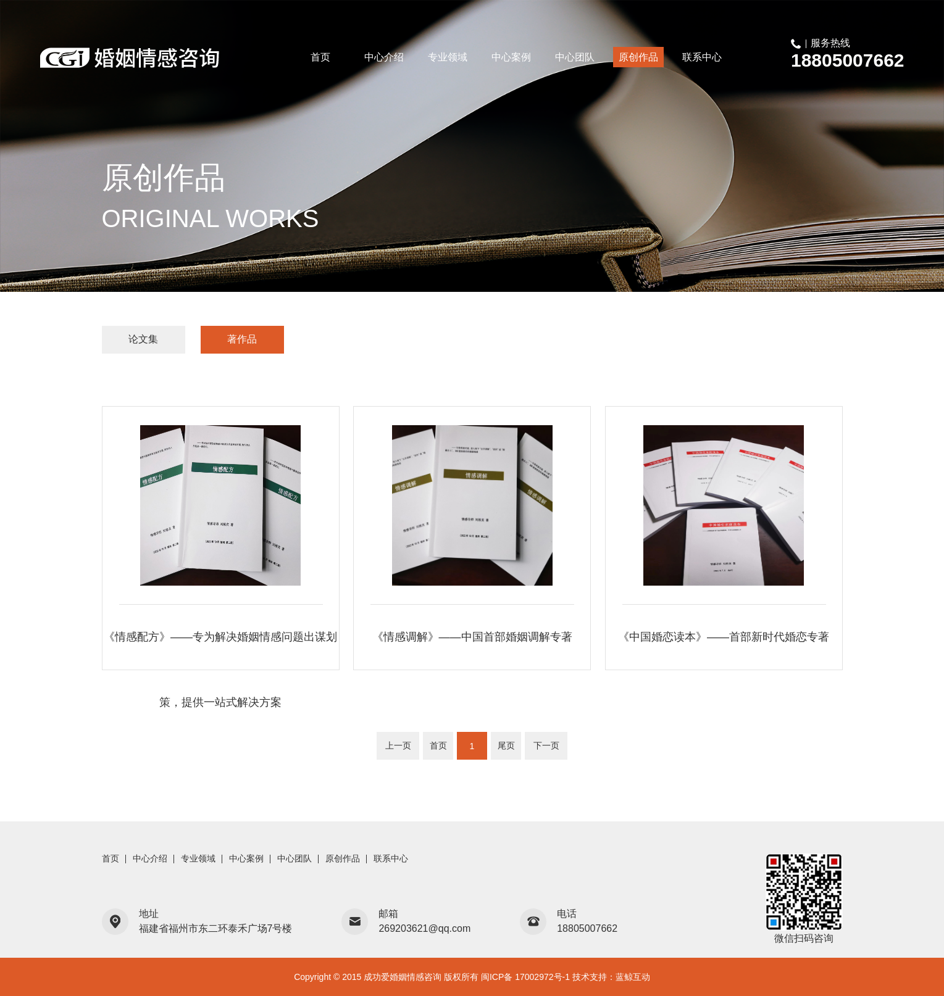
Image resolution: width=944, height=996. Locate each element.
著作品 (242, 339)
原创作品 (638, 57)
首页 (320, 57)
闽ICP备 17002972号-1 (525, 977)
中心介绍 (384, 57)
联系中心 (702, 57)
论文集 (143, 339)
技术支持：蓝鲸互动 (611, 977)
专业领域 (447, 57)
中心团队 (575, 57)
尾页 (506, 745)
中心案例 (511, 57)
